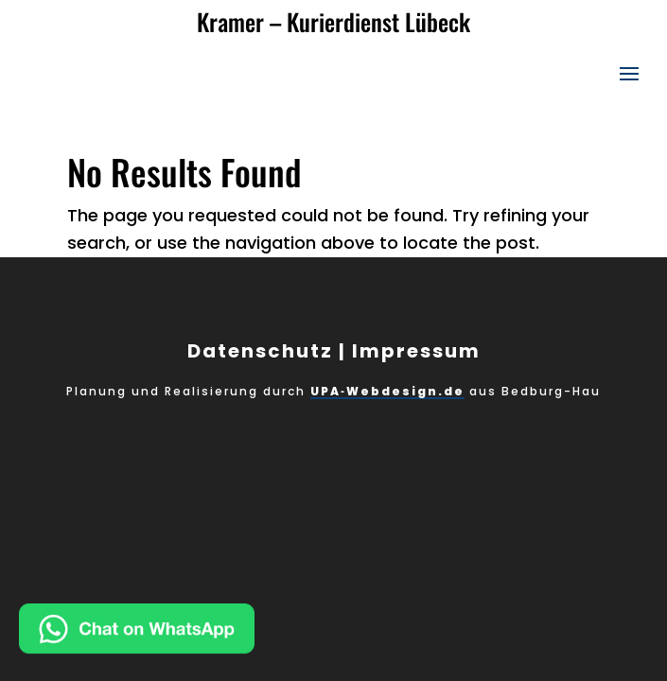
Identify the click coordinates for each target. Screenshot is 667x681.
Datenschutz (260, 351)
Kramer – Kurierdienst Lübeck (333, 21)
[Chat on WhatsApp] (198, 632)
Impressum (416, 351)
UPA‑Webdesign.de (387, 391)
